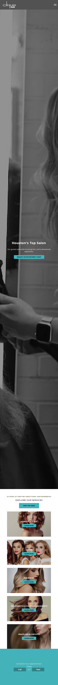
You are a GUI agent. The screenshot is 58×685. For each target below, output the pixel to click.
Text (38, 669)
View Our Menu (29, 505)
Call (20, 669)
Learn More (29, 525)
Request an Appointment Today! (29, 257)
